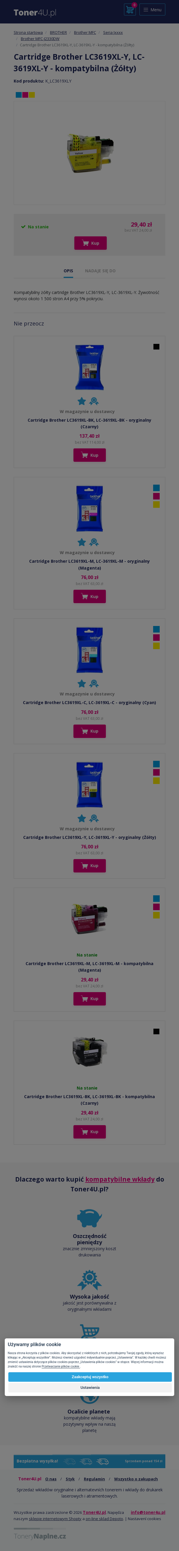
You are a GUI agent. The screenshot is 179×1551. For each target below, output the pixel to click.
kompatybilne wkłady (120, 1179)
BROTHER (58, 32)
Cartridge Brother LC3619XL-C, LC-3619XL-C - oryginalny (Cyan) (89, 702)
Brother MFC (85, 32)
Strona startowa (28, 32)
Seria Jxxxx (113, 32)
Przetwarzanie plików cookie (61, 1366)
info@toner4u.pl (148, 1512)
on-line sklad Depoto (104, 1518)
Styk (70, 1479)
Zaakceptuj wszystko (90, 1377)
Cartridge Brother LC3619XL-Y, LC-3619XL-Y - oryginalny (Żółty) (89, 837)
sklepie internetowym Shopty (55, 1518)
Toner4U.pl (94, 1512)
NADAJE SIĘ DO (100, 270)
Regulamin (94, 1479)
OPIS (68, 270)
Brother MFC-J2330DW (40, 38)
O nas (50, 1479)
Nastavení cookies (144, 1518)
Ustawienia (90, 1387)
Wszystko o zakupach (136, 1479)
